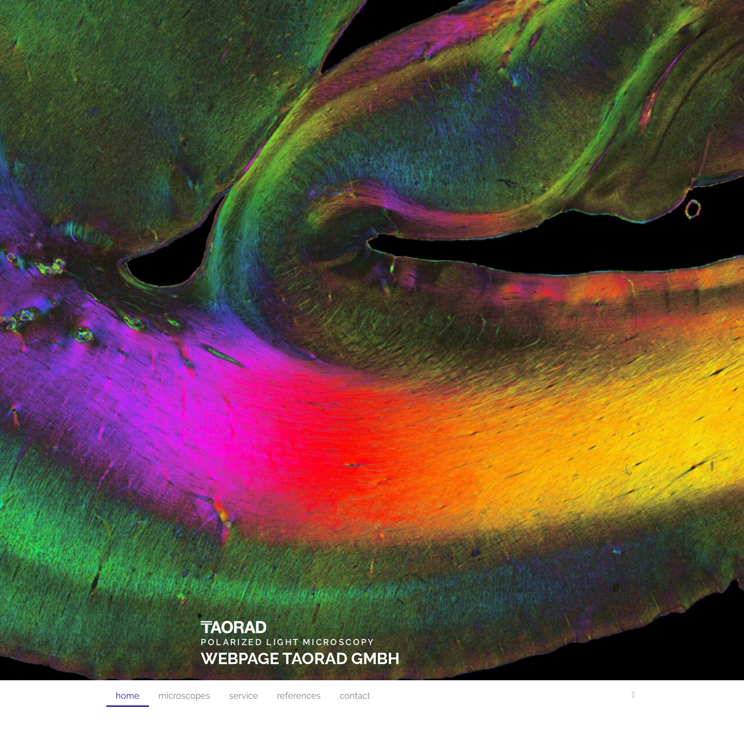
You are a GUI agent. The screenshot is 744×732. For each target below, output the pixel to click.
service (243, 696)
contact (355, 696)
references (299, 696)
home (128, 696)
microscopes (184, 696)
